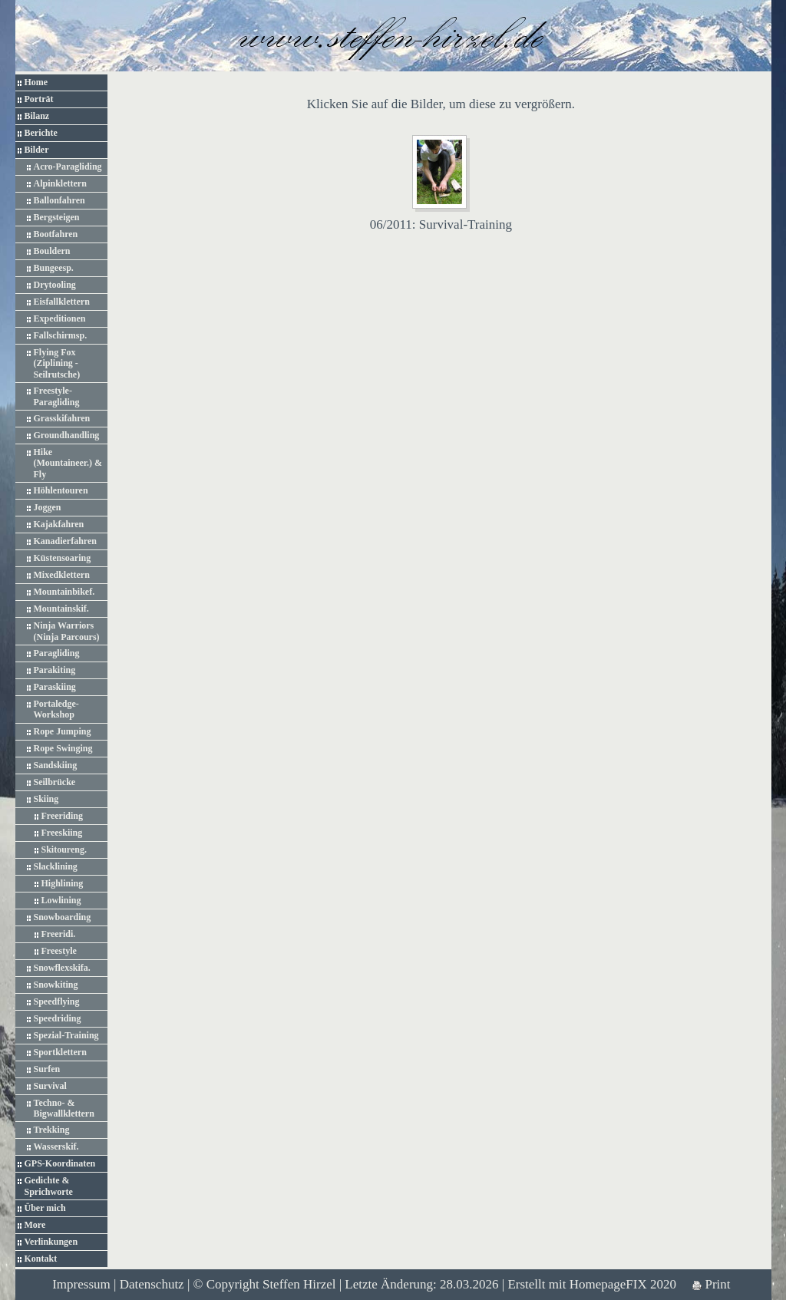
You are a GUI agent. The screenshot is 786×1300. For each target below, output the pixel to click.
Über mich (45, 1208)
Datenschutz (152, 1284)
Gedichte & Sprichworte (49, 1185)
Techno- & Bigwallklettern (64, 1108)
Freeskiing (62, 832)
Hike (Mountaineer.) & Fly (68, 463)
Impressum (81, 1284)
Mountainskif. (61, 608)
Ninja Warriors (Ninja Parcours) (67, 631)
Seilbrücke (55, 782)
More (35, 1224)
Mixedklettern (62, 574)
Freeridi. (58, 934)
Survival (50, 1086)
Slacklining (56, 866)
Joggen (47, 507)
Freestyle (59, 950)
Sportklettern (60, 1052)
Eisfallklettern (62, 301)
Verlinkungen (51, 1241)
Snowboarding (62, 917)
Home (36, 82)
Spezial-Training (66, 1035)
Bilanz (37, 116)
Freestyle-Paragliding (57, 396)
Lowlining (61, 900)
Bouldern (52, 251)
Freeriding (62, 815)
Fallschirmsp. (61, 335)
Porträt (39, 99)
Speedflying (57, 1001)
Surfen (47, 1069)
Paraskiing (55, 686)
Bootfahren (56, 234)
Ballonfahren (59, 200)
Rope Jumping (62, 731)
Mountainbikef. (64, 591)
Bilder (37, 149)
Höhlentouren (61, 490)
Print (711, 1284)
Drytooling (55, 284)
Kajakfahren (59, 524)
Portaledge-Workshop (56, 709)
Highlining (62, 883)
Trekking (52, 1129)
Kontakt (41, 1258)
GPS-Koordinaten (60, 1163)
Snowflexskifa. (62, 967)
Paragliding (57, 653)
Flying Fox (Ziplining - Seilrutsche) (57, 363)
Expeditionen (60, 318)
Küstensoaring (62, 558)
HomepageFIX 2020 (623, 1284)
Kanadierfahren (65, 541)
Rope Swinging (63, 748)
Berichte (41, 132)
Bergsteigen (57, 217)
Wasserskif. (56, 1146)
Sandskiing (56, 765)
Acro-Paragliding (68, 166)
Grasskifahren (62, 418)
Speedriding (57, 1018)
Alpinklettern (60, 183)
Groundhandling (67, 435)
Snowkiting (56, 984)
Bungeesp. (54, 267)
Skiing (46, 799)
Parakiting (55, 670)
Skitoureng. (64, 849)
